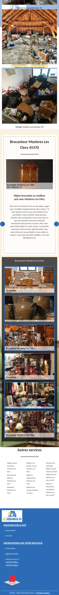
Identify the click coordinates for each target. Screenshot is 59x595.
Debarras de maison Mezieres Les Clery (32, 490)
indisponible (12, 562)
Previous (2, 224)
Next (56, 224)
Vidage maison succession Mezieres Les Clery (12, 467)
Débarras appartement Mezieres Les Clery (30, 479)
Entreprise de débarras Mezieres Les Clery (11, 479)
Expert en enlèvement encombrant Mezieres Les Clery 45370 (50, 489)
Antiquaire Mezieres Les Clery (11, 490)
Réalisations (10, 531)
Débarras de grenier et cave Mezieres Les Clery (31, 467)
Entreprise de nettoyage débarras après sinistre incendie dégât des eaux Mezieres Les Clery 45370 (51, 471)
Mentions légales (43, 593)
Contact (9, 536)
